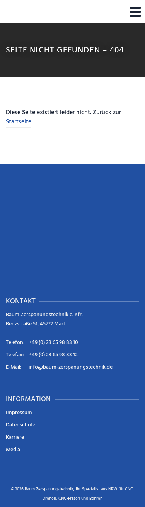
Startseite (18, 122)
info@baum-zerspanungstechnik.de (71, 367)
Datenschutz (20, 425)
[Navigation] (135, 11)
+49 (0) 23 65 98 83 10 (53, 342)
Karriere (15, 437)
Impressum (19, 412)
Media (13, 449)
